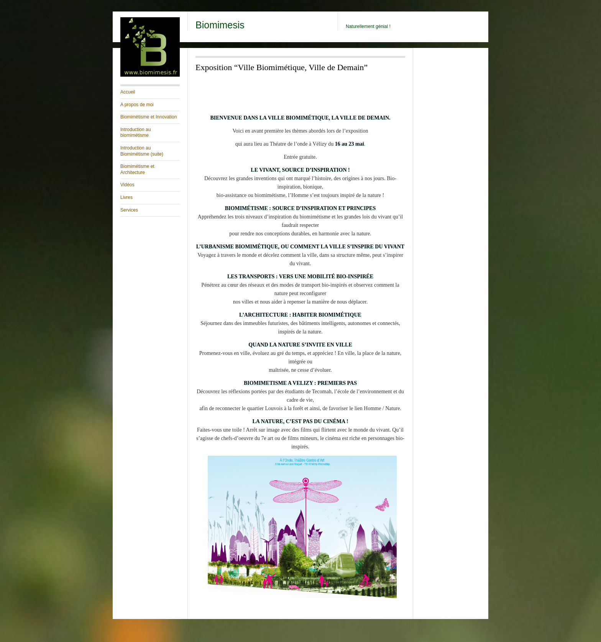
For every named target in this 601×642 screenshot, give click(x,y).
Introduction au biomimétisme (135, 132)
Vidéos (127, 184)
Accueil (127, 92)
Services (129, 210)
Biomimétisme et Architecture (137, 169)
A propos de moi (137, 104)
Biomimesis (220, 25)
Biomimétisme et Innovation (148, 117)
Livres (126, 197)
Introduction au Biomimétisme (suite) (141, 151)
